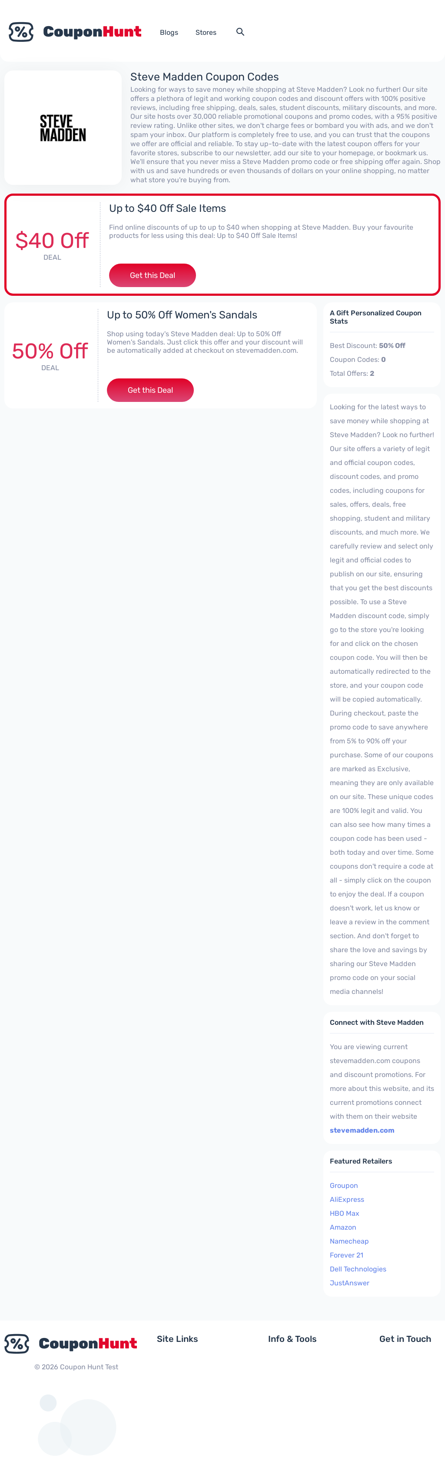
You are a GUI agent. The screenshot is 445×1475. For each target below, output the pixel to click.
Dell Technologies (358, 1269)
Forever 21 (346, 1255)
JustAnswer (349, 1283)
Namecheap (349, 1241)
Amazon (343, 1227)
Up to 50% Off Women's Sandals (182, 315)
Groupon (344, 1185)
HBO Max (344, 1213)
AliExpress (347, 1199)
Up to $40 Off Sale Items (167, 208)
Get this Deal (152, 275)
